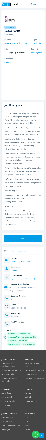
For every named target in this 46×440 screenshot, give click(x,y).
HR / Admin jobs (7, 374)
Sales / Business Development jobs (8, 364)
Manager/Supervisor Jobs (10, 425)
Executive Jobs (6, 421)
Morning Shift (36, 52)
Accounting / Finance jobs (11, 370)
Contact (27, 429)
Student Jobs (6, 429)
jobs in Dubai (6, 393)
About (27, 425)
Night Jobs (28, 397)
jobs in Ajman (6, 405)
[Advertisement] (23, 80)
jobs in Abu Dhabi (8, 401)
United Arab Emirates (19, 43)
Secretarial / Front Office (20, 261)
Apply (23, 238)
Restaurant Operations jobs (34, 378)
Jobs (26, 417)
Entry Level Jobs (7, 417)
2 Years (7, 62)
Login (33, 4)
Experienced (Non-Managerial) (23, 278)
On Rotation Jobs (31, 401)
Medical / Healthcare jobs (34, 370)
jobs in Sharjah (6, 397)
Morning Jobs (29, 393)
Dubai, (7, 43)
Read (26, 421)
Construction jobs (31, 374)
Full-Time (37, 43)
